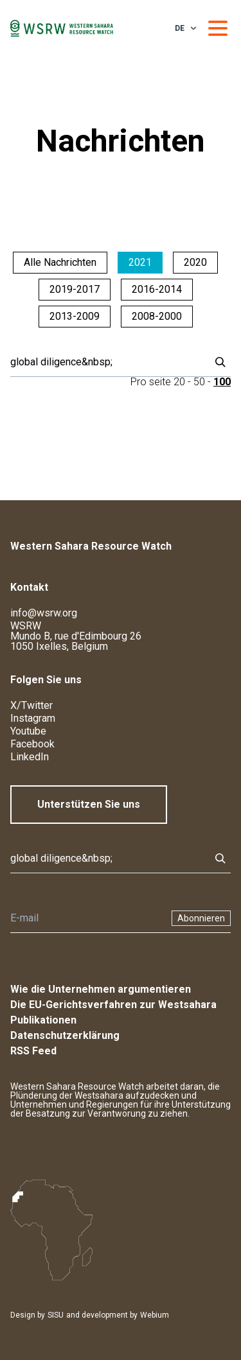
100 (222, 382)
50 (199, 382)
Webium (154, 1315)
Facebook (32, 744)
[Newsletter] (87, 918)
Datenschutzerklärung (65, 1035)
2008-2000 (157, 316)
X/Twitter (31, 705)
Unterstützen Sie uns (88, 804)
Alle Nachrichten (60, 262)
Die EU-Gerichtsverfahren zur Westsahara (113, 1004)
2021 (140, 262)
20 (179, 382)
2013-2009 (74, 316)
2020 (195, 262)
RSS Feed (33, 1051)
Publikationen (43, 1020)
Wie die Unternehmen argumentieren (100, 989)
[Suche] (106, 362)
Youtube (28, 731)
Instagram (32, 718)
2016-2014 (157, 289)
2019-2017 (74, 289)
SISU (56, 1315)
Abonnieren (201, 918)
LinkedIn (29, 757)
